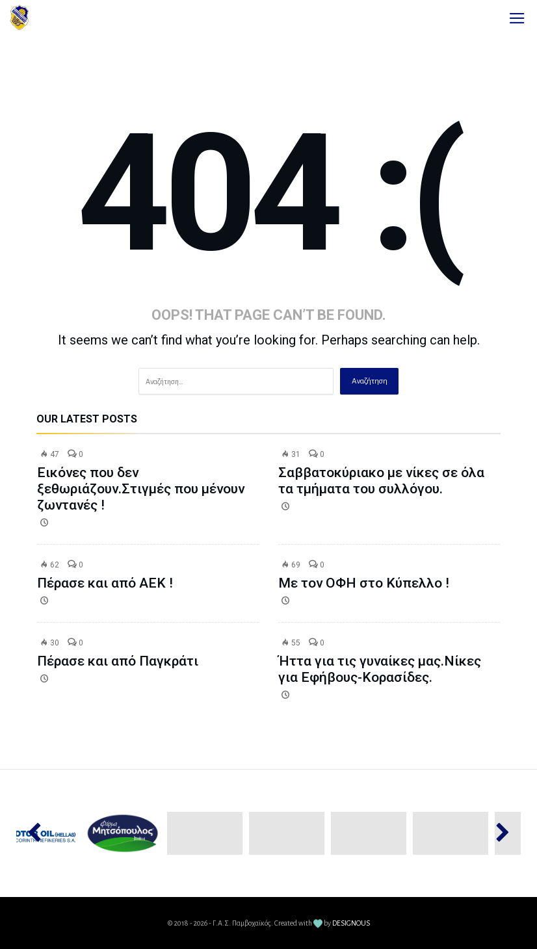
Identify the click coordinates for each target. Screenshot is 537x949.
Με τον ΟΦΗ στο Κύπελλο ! (363, 583)
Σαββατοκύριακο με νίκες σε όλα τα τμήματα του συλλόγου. (381, 481)
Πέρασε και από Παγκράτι (117, 661)
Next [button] (496, 833)
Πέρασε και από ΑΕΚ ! (105, 583)
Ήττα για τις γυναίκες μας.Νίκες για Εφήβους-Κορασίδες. (379, 669)
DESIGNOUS (351, 923)
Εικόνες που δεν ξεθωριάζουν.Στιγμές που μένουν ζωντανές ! (140, 489)
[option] (123, 833)
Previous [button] (40, 833)
